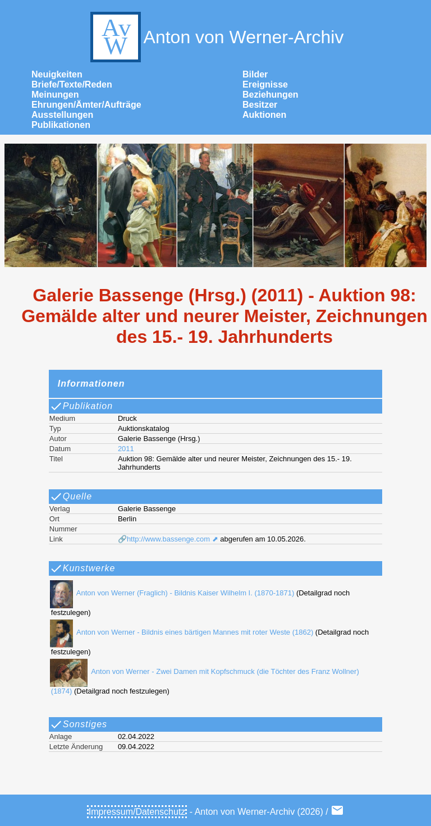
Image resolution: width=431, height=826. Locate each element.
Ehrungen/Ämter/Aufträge (86, 104)
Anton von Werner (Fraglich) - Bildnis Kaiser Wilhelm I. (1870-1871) (170, 593)
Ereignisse (265, 84)
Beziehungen (270, 94)
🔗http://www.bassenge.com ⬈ (168, 539)
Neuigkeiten (56, 74)
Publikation (81, 406)
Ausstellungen (62, 115)
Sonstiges (78, 724)
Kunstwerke (82, 568)
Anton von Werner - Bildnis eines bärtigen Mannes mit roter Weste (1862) (180, 632)
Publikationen (60, 125)
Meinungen (55, 94)
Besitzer (259, 104)
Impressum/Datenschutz (137, 811)
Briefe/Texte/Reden (71, 84)
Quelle (70, 496)
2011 (126, 448)
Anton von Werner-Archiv (216, 37)
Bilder (255, 74)
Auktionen (264, 115)
